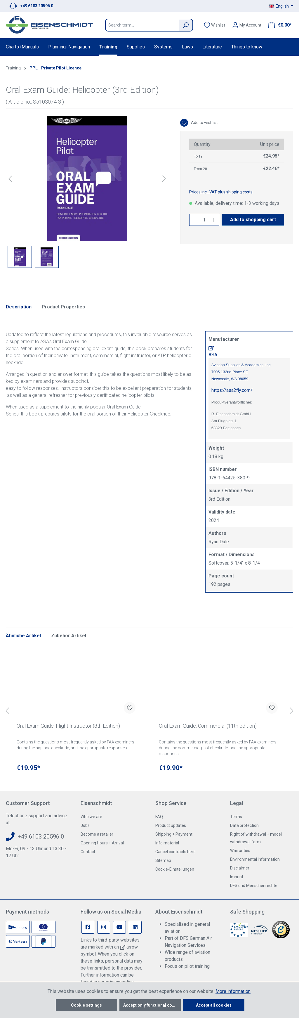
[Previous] (10, 178)
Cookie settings (86, 1005)
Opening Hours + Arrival (102, 843)
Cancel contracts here (175, 851)
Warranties (240, 850)
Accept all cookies (214, 1005)
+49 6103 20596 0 (36, 6)
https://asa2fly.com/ (232, 390)
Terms (236, 816)
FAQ (159, 816)
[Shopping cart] (278, 25)
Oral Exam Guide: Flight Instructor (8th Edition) (68, 726)
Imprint (236, 876)
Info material (167, 843)
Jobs (85, 825)
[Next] (164, 178)
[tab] (19, 307)
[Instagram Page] (104, 927)
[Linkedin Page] (135, 927)
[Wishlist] (214, 25)
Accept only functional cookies (152, 1005)
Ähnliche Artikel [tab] (23, 635)
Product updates (170, 825)
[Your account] (247, 25)
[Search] (186, 25)
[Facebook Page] (88, 927)
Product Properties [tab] (63, 307)
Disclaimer (239, 868)
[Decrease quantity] (195, 220)
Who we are (91, 816)
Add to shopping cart (253, 219)
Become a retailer (97, 834)
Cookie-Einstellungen (174, 869)
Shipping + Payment (173, 834)
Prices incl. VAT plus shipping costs (221, 192)
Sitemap (163, 860)
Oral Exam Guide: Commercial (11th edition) (208, 726)
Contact (88, 851)
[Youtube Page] (119, 927)
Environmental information (255, 859)
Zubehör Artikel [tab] (68, 635)
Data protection (244, 825)
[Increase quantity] (213, 220)
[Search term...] (142, 25)
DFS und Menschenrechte (253, 885)
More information (233, 991)
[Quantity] (204, 220)
